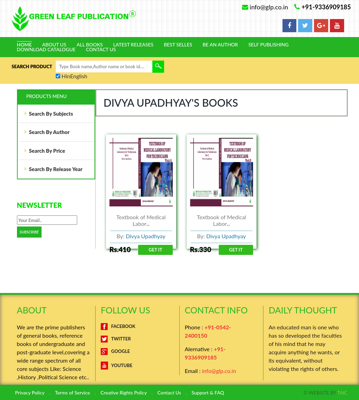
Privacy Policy (30, 392)
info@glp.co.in (219, 370)
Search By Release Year (53, 169)
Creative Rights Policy (123, 392)
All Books (90, 44)
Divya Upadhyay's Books (171, 102)
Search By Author (47, 132)
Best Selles (178, 44)
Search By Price (44, 151)
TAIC (342, 392)
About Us (54, 44)
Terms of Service (72, 392)
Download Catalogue (46, 49)
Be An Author (220, 44)
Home (24, 44)
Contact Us (101, 49)
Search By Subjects (48, 113)
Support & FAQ (207, 392)
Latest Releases (133, 44)
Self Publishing (268, 44)
